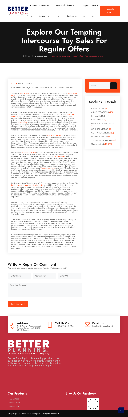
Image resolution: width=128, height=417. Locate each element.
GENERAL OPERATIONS (102, 123)
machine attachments (34, 185)
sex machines (59, 156)
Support (85, 5)
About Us (33, 5)
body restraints (17, 185)
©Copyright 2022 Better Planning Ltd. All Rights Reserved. (33, 413)
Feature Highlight (98, 116)
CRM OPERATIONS (100, 112)
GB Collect (14, 399)
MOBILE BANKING (99, 136)
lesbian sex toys (29, 152)
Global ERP (14, 406)
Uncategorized (41, 56)
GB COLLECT (97, 119)
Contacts (94, 5)
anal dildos (24, 93)
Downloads (60, 5)
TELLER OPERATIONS (101, 140)
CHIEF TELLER (98, 108)
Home (26, 56)
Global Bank (14, 402)
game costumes (54, 135)
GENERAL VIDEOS (99, 129)
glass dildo (22, 122)
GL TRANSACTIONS (100, 132)
